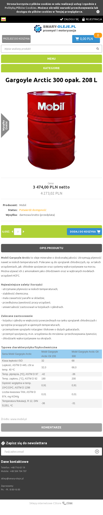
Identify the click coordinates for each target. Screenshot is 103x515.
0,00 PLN (86, 39)
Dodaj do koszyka (83, 231)
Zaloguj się (71, 19)
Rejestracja (94, 19)
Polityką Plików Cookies (21, 7)
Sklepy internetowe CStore (45, 503)
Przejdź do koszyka (16, 38)
